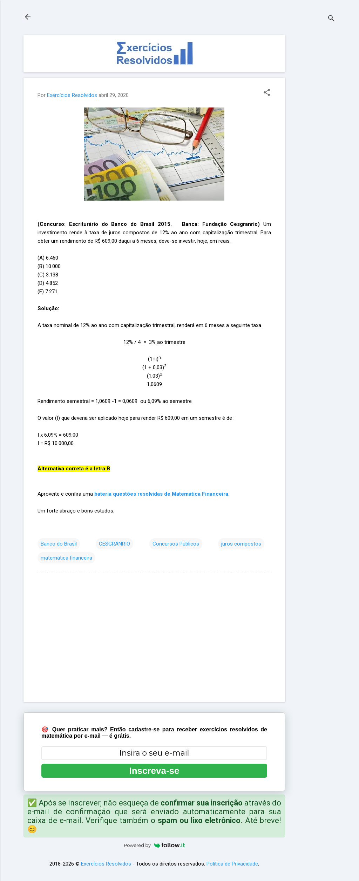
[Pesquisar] (331, 19)
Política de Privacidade (232, 864)
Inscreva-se (154, 770)
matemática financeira (66, 558)
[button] (267, 93)
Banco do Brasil (59, 544)
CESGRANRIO (114, 544)
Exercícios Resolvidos (106, 864)
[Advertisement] (313, 140)
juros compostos (241, 544)
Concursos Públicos (176, 544)
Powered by (154, 845)
